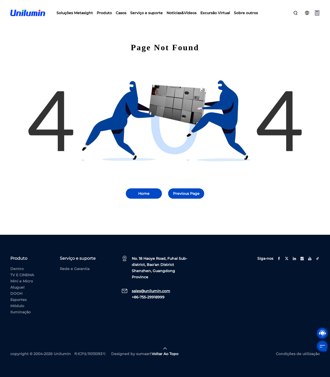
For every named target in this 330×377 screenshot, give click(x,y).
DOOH (16, 293)
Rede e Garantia (74, 268)
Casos (121, 13)
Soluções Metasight (74, 13)
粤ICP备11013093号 (90, 353)
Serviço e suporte (146, 13)
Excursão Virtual (215, 13)
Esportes (18, 299)
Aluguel (17, 287)
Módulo (17, 306)
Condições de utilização (298, 353)
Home (144, 193)
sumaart (143, 353)
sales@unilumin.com (151, 291)
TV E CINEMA (22, 275)
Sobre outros (246, 13)
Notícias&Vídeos (181, 13)
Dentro (17, 268)
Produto (104, 13)
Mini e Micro (21, 281)
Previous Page (186, 193)
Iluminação (20, 312)
